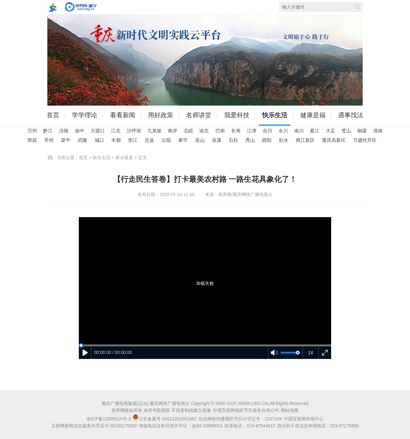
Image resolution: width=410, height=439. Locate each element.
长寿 (236, 130)
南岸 (172, 130)
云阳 (166, 140)
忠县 (149, 140)
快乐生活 (274, 115)
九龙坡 (154, 130)
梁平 (65, 140)
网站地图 (290, 410)
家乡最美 (124, 157)
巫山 (200, 140)
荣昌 (32, 140)
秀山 (250, 140)
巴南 (220, 130)
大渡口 (98, 130)
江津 (251, 130)
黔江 (48, 130)
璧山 (346, 130)
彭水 (283, 140)
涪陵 (63, 130)
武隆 (82, 140)
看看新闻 (122, 115)
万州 (32, 130)
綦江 (314, 130)
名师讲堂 (198, 115)
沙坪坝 (134, 130)
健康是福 (312, 115)
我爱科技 (236, 115)
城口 (99, 140)
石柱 (233, 140)
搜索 (357, 6)
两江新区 (305, 140)
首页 (53, 115)
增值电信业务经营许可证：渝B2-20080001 (181, 425)
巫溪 (216, 140)
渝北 (204, 130)
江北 (115, 130)
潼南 (378, 130)
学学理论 (84, 115)
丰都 (116, 140)
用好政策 (160, 115)
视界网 (81, 7)
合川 (267, 130)
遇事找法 (350, 115)
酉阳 (267, 140)
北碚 (188, 130)
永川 (283, 130)
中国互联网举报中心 (304, 418)
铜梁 (362, 130)
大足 (330, 130)
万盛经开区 (365, 140)
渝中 (79, 130)
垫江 (133, 140)
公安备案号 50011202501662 (165, 418)
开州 (49, 140)
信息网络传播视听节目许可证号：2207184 (240, 418)
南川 (299, 130)
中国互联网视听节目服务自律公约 (246, 410)
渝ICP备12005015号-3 (108, 418)
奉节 (183, 140)
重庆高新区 (334, 140)
